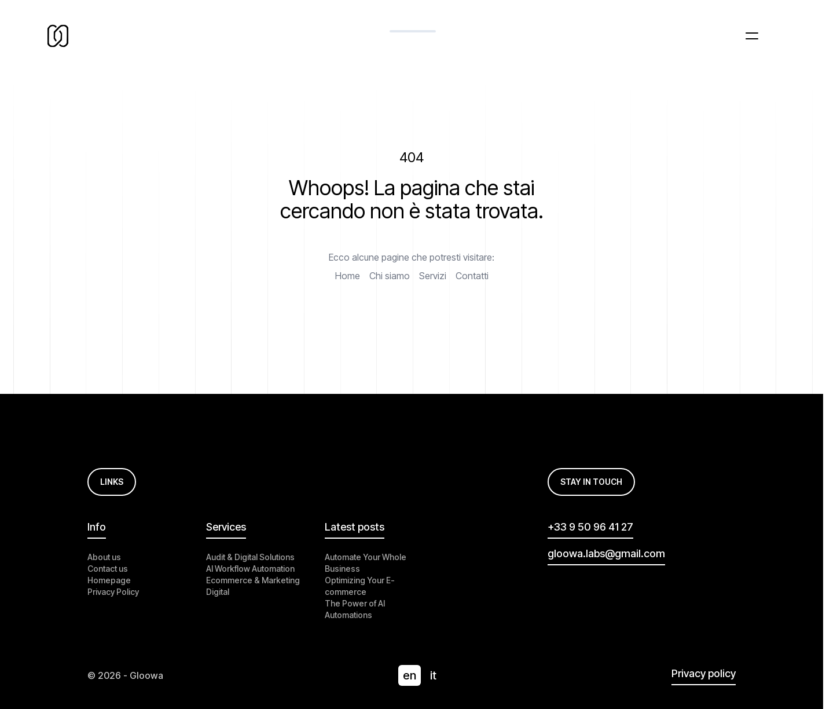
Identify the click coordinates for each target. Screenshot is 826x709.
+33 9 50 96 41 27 (590, 527)
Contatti (472, 276)
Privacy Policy (113, 592)
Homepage (109, 580)
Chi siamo (389, 276)
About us (104, 557)
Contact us (107, 568)
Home (347, 276)
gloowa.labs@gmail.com (606, 553)
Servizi (432, 276)
